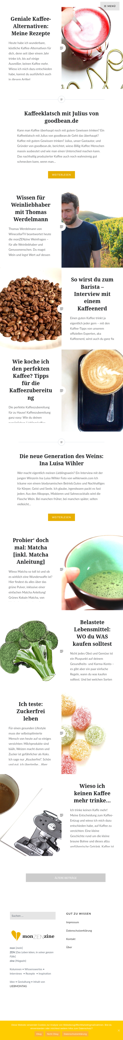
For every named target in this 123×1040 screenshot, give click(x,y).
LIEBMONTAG (18, 986)
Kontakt (70, 938)
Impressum (72, 922)
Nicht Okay (53, 1034)
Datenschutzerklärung (79, 930)
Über (69, 947)
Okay (39, 1034)
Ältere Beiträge (66, 877)
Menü (111, 6)
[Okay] (118, 1030)
